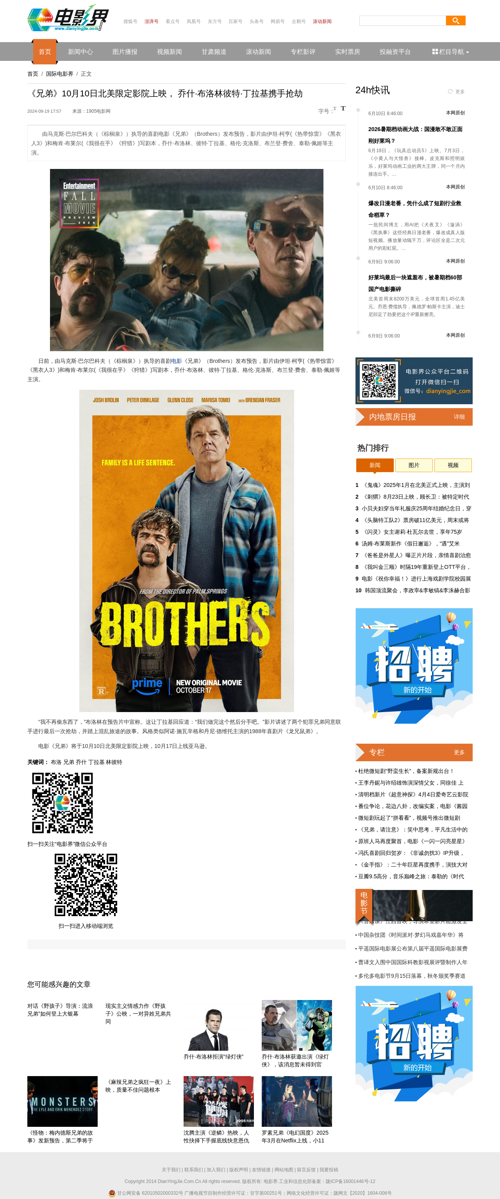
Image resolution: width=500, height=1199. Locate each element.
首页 (45, 51)
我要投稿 (329, 1169)
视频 (453, 465)
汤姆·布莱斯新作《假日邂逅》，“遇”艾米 (411, 543)
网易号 (278, 21)
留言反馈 (306, 1169)
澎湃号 (152, 21)
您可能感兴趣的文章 (59, 984)
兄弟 (68, 762)
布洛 (56, 762)
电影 (176, 361)
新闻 (375, 465)
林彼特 (114, 762)
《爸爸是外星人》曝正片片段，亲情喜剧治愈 (416, 555)
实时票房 (347, 51)
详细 (459, 417)
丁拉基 (96, 762)
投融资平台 (395, 51)
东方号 (215, 21)
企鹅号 (299, 21)
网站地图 (284, 1169)
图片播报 (125, 51)
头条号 (257, 21)
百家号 (236, 21)
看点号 (173, 21)
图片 (414, 465)
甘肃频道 (214, 51)
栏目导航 (451, 51)
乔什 (81, 762)
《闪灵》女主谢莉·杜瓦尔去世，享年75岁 (412, 532)
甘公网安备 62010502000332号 (145, 1193)
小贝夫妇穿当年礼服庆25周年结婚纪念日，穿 (417, 508)
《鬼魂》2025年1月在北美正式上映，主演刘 (416, 485)
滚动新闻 (322, 21)
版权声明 (238, 1169)
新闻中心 (80, 51)
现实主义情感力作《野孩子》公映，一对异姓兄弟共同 (138, 1014)
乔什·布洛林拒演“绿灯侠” (213, 1056)
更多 (460, 91)
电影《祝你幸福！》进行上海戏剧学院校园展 (416, 579)
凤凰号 (194, 21)
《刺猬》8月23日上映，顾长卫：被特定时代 (415, 497)
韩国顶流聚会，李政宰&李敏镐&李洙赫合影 (418, 590)
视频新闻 (169, 51)
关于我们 (171, 1169)
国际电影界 (59, 74)
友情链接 (261, 1169)
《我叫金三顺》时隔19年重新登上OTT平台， (417, 567)
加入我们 (216, 1169)
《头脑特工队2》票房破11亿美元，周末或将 (415, 520)
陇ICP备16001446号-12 (350, 1181)
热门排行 (373, 448)
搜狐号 (130, 21)
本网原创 (455, 112)
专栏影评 (303, 51)
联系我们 (193, 1169)
